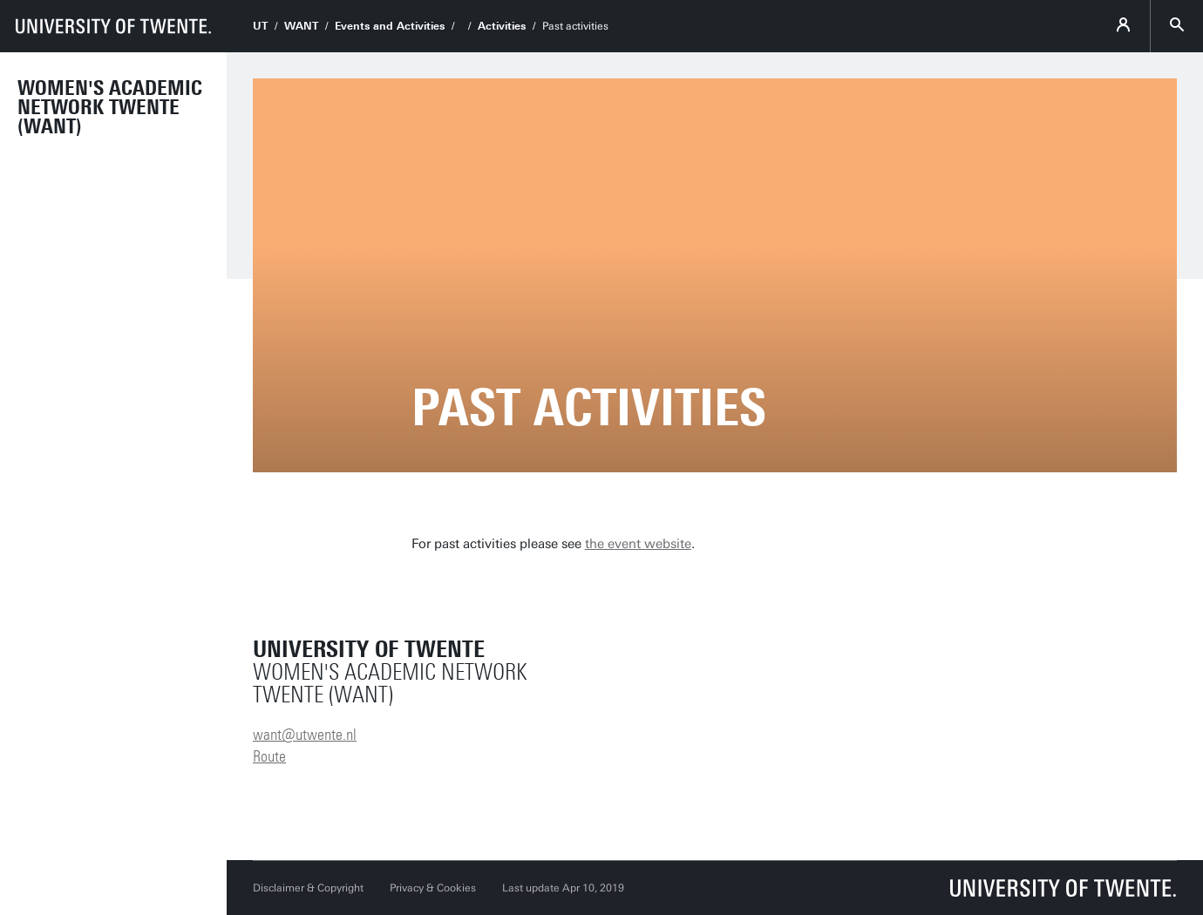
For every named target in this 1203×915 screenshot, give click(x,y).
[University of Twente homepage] (113, 26)
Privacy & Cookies (433, 888)
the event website (638, 544)
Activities (502, 26)
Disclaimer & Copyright (308, 888)
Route (269, 756)
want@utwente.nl (305, 734)
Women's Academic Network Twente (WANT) (109, 107)
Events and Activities (390, 26)
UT (260, 26)
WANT (301, 26)
